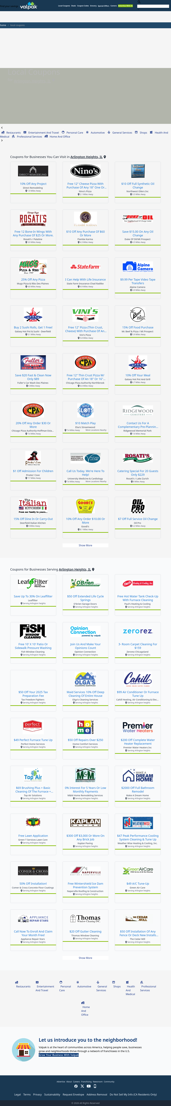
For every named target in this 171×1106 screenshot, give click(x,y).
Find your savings (9, 6)
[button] (103, 6)
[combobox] (153, 5)
